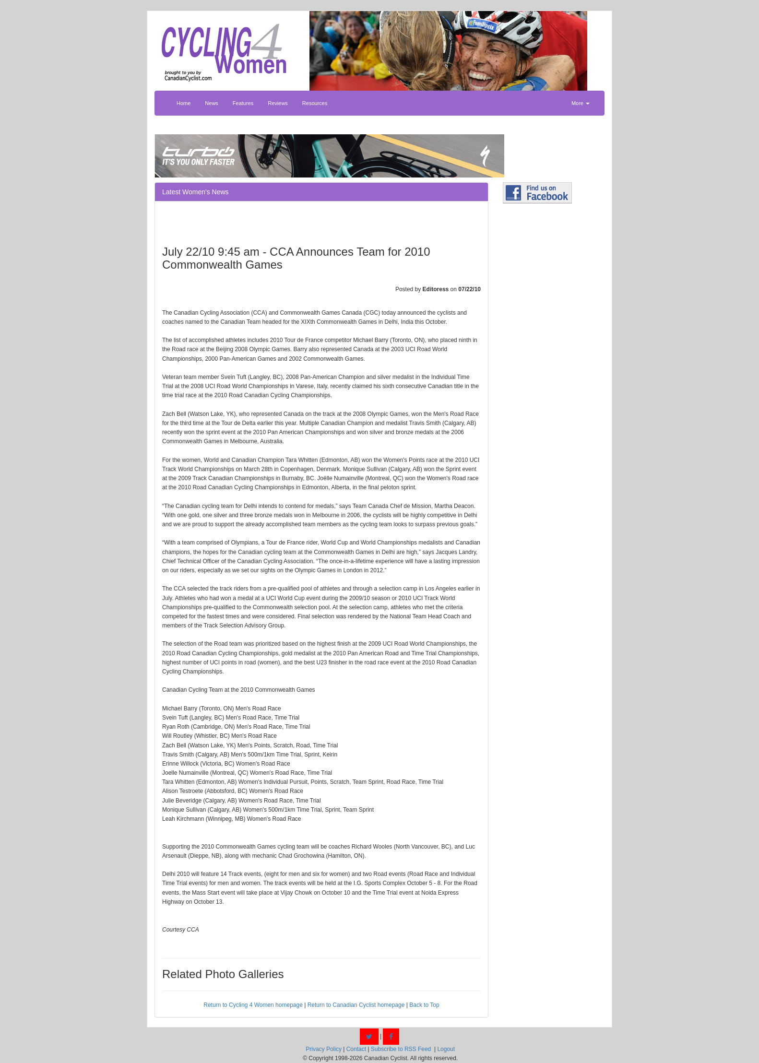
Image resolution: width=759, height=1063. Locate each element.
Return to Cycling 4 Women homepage (253, 1005)
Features (243, 103)
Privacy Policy (324, 1049)
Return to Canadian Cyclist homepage (356, 1005)
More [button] (580, 103)
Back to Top (424, 1005)
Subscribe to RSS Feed (401, 1049)
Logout (446, 1049)
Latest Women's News (195, 192)
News (211, 103)
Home (183, 103)
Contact (356, 1049)
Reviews (278, 103)
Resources (315, 103)
